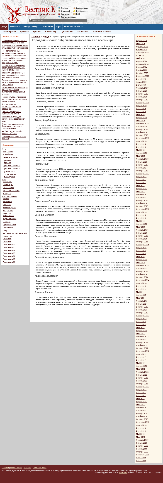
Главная (64, 8)
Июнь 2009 (141, 461)
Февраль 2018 (142, 159)
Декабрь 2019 (142, 94)
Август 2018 (141, 141)
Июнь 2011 (141, 396)
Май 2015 (140, 257)
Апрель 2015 (141, 259)
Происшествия (9, 224)
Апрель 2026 (141, 41)
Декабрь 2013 (142, 307)
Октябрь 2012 (142, 348)
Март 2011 (140, 404)
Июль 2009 (141, 458)
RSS (78, 14)
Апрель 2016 (141, 224)
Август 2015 (141, 248)
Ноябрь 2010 (141, 416)
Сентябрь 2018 (142, 138)
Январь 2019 (141, 126)
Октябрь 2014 (142, 277)
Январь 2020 (141, 91)
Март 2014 (140, 298)
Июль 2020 (141, 85)
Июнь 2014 (141, 289)
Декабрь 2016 (142, 200)
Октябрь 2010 (142, 419)
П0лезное (7, 241)
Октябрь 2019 (142, 100)
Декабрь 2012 (142, 342)
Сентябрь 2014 (142, 280)
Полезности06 (9, 256)
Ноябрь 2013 (141, 310)
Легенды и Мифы (31, 27)
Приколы (24, 32)
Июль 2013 (141, 322)
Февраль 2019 (142, 123)
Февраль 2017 (142, 194)
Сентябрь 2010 (142, 422)
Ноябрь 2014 (141, 274)
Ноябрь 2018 (141, 132)
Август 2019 (141, 106)
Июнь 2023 (141, 79)
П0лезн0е (7, 238)
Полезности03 (9, 247)
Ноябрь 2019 (141, 97)
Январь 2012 (141, 375)
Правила (27, 468)
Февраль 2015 (142, 265)
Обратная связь (39, 468)
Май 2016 (140, 221)
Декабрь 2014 (142, 271)
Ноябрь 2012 (141, 345)
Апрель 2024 (141, 61)
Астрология (82, 32)
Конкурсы (7, 193)
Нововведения (9, 207)
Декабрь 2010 (142, 413)
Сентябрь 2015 (142, 245)
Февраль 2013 (142, 336)
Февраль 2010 (142, 440)
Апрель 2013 (141, 330)
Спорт (5, 230)
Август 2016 (141, 212)
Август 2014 (141, 283)
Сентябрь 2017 (142, 174)
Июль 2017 (141, 180)
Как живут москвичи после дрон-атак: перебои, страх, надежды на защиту (13, 75)
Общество (15, 27)
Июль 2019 (141, 109)
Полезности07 (9, 259)
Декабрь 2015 (142, 236)
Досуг (4, 27)
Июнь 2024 (141, 55)
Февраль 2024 (142, 64)
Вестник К (123, 473)
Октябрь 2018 (142, 135)
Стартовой (65, 11)
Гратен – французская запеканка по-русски (11, 113)
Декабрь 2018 (142, 129)
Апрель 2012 (141, 366)
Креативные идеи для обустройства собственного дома (14, 119)
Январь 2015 (141, 268)
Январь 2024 (141, 67)
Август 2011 (141, 390)
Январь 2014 (141, 304)
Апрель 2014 (141, 295)
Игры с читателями (11, 190)
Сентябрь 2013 (142, 316)
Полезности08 (9, 262)
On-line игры (8, 188)
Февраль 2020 (142, 88)
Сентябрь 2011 (142, 387)
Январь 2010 (141, 443)
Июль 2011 (141, 393)
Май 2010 (140, 434)
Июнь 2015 (141, 254)
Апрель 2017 (141, 188)
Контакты (65, 14)
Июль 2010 (141, 428)
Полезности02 (9, 244)
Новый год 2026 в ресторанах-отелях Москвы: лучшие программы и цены (15, 60)
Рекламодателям (67, 17)
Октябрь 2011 (142, 384)
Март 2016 (140, 227)
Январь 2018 (141, 162)
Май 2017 (140, 186)
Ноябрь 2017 (141, 168)
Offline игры (8, 185)
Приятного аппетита (101, 32)
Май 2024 (140, 58)
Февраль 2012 (142, 372)
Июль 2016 (141, 215)
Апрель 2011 (141, 401)
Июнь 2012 (141, 360)
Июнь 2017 (141, 183)
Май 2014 (140, 292)
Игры (58, 27)
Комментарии (82, 8)
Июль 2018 (141, 144)
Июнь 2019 (141, 112)
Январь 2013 (141, 339)
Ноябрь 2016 (141, 203)
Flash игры (7, 182)
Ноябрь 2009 (141, 449)
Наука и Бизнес (9, 219)
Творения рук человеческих (15, 233)
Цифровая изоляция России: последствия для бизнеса (14, 42)
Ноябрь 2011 (141, 381)
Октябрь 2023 (142, 73)
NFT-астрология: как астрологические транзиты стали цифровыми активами (14, 53)
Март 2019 (140, 120)
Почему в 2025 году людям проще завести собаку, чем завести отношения (13, 67)
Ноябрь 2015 (141, 239)
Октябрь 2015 (142, 242)
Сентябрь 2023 (142, 76)
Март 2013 (140, 333)
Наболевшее (8, 216)
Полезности (7, 236)
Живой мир (47, 27)
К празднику (50, 32)
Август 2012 (141, 354)
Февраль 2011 (142, 407)
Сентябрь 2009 (142, 455)
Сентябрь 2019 (142, 103)
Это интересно (9, 32)
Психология (8, 227)
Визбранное (82, 11)
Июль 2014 (141, 286)
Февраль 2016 (142, 230)
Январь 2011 (141, 410)
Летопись (7, 205)
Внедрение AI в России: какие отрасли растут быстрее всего (15, 47)
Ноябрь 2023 (141, 70)
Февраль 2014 (142, 301)
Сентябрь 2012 (142, 351)
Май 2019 (140, 115)
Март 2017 (140, 191)
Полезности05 (9, 253)
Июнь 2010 (141, 431)
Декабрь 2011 (142, 378)
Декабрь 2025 (142, 46)
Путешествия (67, 32)
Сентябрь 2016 (142, 209)
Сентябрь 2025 (142, 52)
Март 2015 (140, 262)
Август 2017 (141, 177)
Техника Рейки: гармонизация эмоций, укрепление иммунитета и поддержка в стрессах (14, 90)
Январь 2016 (141, 233)
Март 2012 (140, 369)
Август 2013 (141, 319)
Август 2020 (141, 82)
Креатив (37, 32)
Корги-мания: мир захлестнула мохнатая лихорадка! (11, 106)
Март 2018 (140, 156)
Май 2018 (140, 150)
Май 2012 (140, 363)
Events (6, 199)
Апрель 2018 (141, 153)
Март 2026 (140, 44)
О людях (6, 221)
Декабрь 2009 (142, 446)
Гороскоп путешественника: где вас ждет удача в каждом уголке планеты (14, 99)
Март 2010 (140, 437)
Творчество (8, 210)
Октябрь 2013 (142, 313)
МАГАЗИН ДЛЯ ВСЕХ (73, 27)
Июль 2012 (141, 357)
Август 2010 (141, 425)
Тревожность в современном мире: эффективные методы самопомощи (14, 82)
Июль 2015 (141, 251)
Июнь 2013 (141, 325)
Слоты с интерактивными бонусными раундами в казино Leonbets (13, 126)
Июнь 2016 (141, 218)
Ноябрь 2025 (141, 49)
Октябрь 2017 (142, 171)
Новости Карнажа (9, 196)
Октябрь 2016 (142, 206)
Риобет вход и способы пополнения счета (12, 132)
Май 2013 (140, 328)
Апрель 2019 (141, 117)
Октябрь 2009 (142, 452)
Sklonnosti (7, 202)
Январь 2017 (141, 197)
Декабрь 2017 (142, 165)
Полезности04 (9, 250)
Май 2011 (140, 399)
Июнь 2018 (141, 147)
